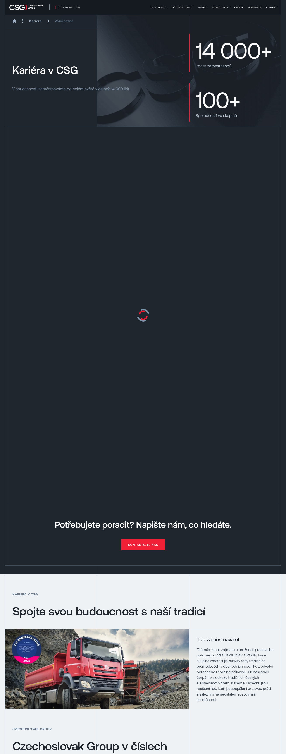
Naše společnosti (182, 7)
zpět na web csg (69, 7)
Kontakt (271, 7)
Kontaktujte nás (143, 545)
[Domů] (14, 21)
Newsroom (255, 7)
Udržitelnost (221, 7)
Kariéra (239, 7)
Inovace (203, 7)
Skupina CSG (159, 7)
